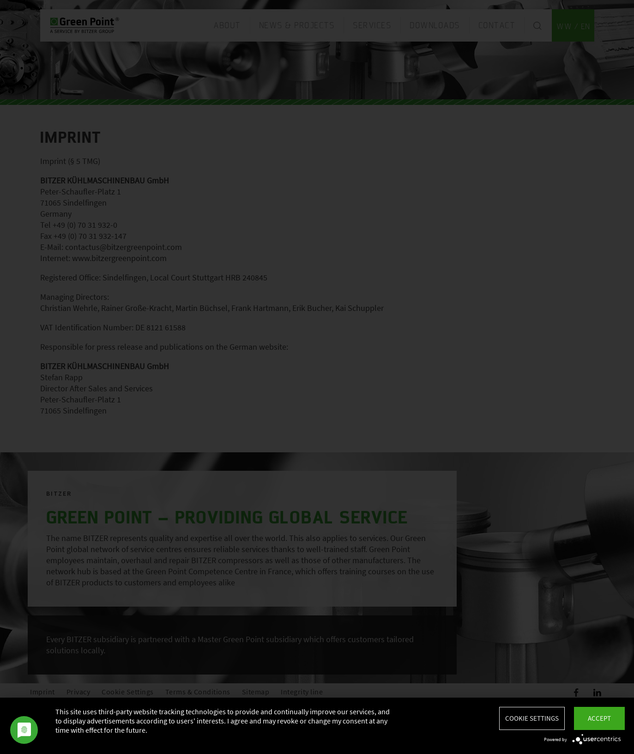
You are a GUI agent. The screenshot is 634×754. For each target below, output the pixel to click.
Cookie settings (532, 718)
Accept (599, 718)
